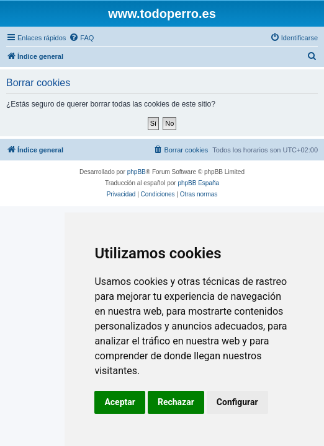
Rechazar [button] (176, 402)
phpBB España (198, 183)
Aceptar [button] (119, 402)
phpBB (136, 171)
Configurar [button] (237, 402)
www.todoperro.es (162, 13)
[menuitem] (81, 37)
